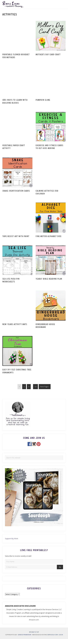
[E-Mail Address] (31, 567)
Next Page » (44, 387)
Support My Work (11, 538)
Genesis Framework (25, 635)
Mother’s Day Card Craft (48, 54)
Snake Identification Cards (16, 191)
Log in (61, 635)
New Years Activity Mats (14, 324)
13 (35, 387)
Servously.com (52, 635)
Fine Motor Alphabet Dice (49, 236)
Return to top (34, 632)
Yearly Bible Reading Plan (49, 279)
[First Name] (34, 561)
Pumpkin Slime (43, 100)
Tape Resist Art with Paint (15, 236)
